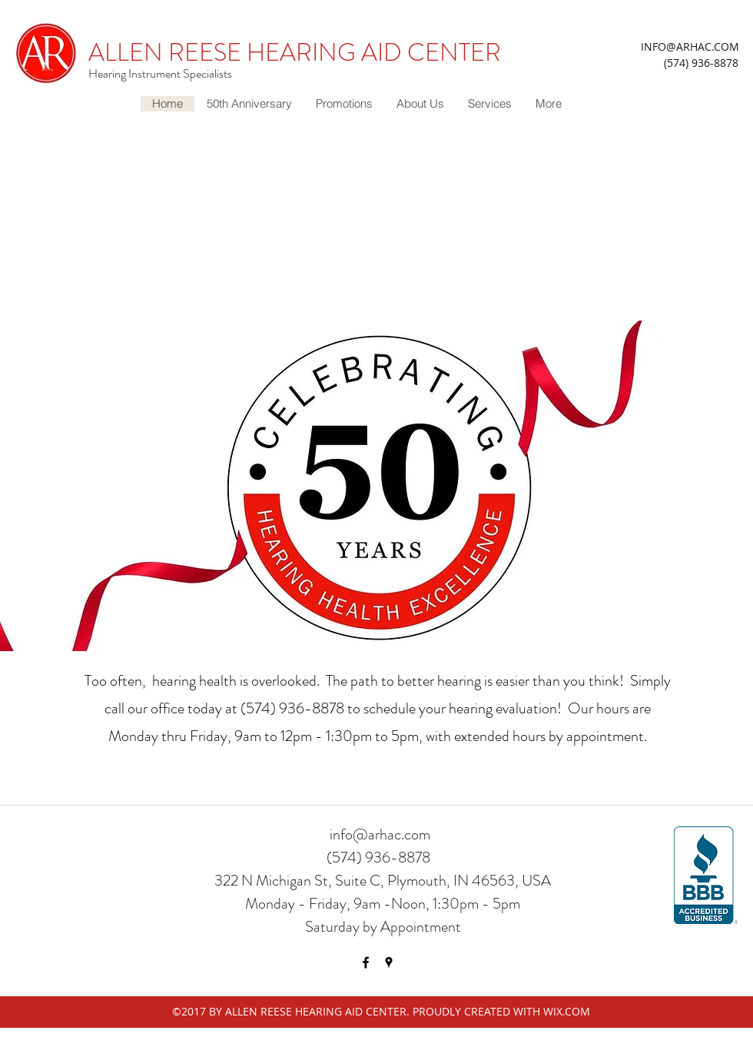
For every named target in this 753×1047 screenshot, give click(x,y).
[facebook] (365, 962)
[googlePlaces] (388, 962)
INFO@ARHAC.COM (690, 46)
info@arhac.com (380, 834)
